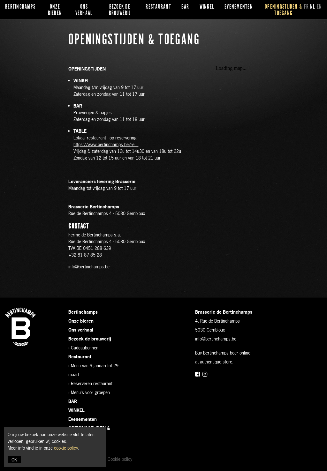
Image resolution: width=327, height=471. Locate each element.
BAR (185, 7)
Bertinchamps (20, 7)
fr (306, 7)
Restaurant (158, 7)
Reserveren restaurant (91, 383)
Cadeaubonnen (84, 348)
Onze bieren (55, 10)
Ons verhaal (84, 10)
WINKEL (207, 7)
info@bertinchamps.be (89, 267)
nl (313, 7)
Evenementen (238, 7)
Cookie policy (120, 459)
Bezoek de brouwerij (120, 10)
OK (14, 460)
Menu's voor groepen (90, 392)
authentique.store (216, 362)
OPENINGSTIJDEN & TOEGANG (283, 10)
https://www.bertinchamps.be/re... (105, 144)
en (319, 7)
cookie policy (66, 448)
